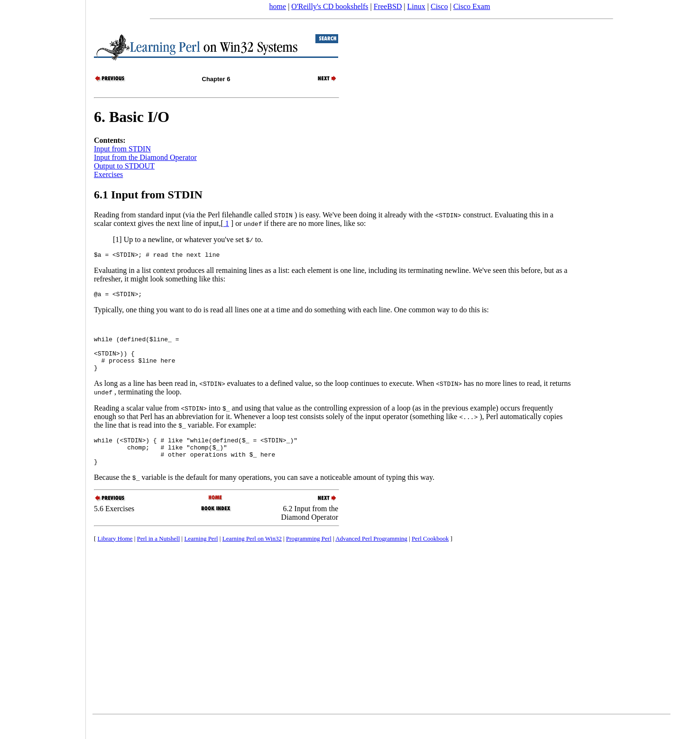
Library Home (115, 557)
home (277, 6)
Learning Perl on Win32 (252, 557)
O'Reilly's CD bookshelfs (329, 6)
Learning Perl (201, 557)
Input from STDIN (122, 149)
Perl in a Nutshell (158, 557)
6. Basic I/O (131, 116)
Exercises (108, 174)
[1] (117, 239)
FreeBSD (388, 6)
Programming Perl (309, 557)
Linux (416, 6)
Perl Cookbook (430, 557)
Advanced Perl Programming (371, 557)
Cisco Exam (471, 6)
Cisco (439, 6)
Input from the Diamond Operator (145, 157)
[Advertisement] (43, 366)
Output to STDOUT (124, 166)
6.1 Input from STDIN (148, 194)
